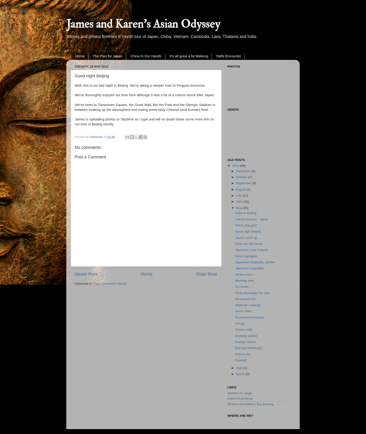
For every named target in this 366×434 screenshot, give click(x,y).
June (240, 201)
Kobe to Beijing (246, 213)
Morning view (244, 280)
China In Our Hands (146, 56)
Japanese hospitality (249, 268)
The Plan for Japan (108, 56)
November (243, 171)
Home (80, 56)
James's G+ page (239, 393)
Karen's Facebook (240, 398)
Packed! (241, 360)
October (242, 177)
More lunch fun (245, 299)
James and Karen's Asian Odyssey (143, 24)
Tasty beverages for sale (252, 293)
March (241, 374)
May (239, 208)
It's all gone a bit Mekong (188, 56)
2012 (236, 165)
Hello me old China (248, 244)
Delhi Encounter (228, 56)
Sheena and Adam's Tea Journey (250, 404)
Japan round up (246, 237)
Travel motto (244, 329)
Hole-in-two (243, 354)
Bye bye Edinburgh (248, 348)
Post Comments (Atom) (110, 283)
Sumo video (243, 311)
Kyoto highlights (246, 256)
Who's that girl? (246, 225)
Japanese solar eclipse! (251, 250)
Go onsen (242, 286)
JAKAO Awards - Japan (251, 219)
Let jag (240, 323)
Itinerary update (246, 336)
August (241, 189)
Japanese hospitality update (254, 262)
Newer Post (85, 274)
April (239, 368)
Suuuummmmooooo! (249, 317)
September (244, 183)
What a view (244, 274)
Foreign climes (245, 342)
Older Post (206, 274)
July (239, 195)
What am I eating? (248, 305)
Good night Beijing (248, 231)
